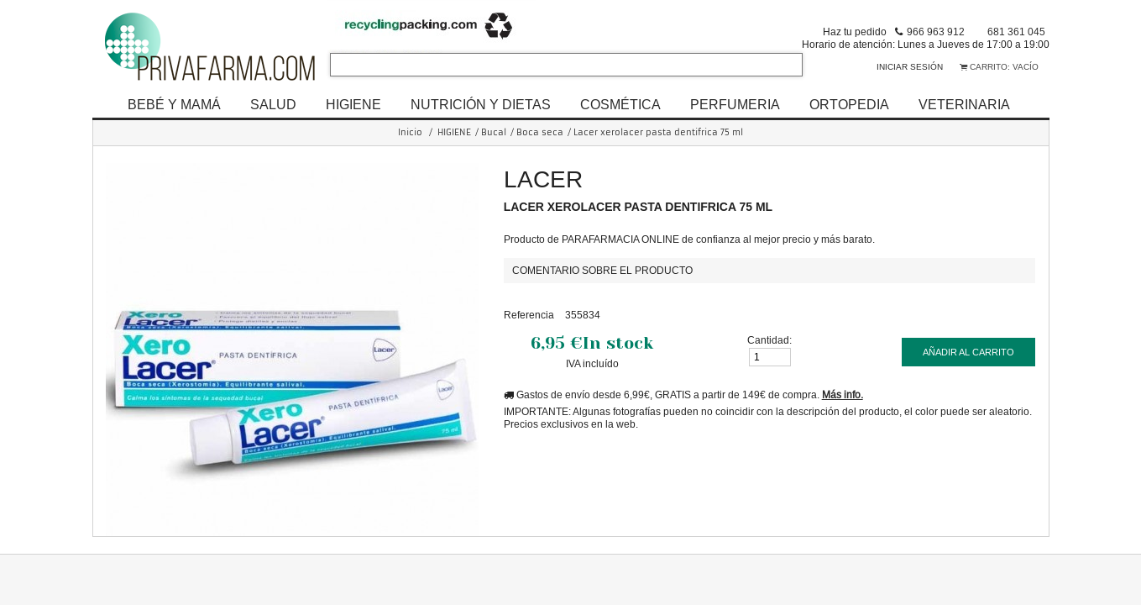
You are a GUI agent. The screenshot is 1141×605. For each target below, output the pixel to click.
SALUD (273, 104)
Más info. (842, 394)
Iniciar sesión (910, 66)
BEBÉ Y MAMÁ (174, 104)
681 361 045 (1016, 31)
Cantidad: (769, 340)
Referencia (529, 314)
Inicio (410, 132)
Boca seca (539, 132)
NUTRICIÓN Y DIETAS (481, 104)
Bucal (493, 132)
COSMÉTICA (620, 104)
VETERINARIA (964, 104)
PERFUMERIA (735, 104)
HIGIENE (353, 104)
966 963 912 (936, 31)
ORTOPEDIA (849, 104)
